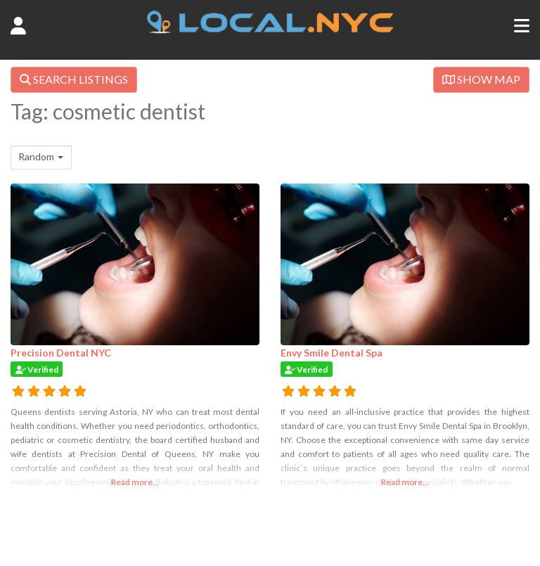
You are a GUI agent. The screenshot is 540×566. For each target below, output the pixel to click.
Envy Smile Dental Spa (331, 353)
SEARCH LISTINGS (74, 79)
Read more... (135, 482)
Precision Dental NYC (61, 353)
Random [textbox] (36, 156)
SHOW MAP (481, 79)
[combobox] (41, 157)
